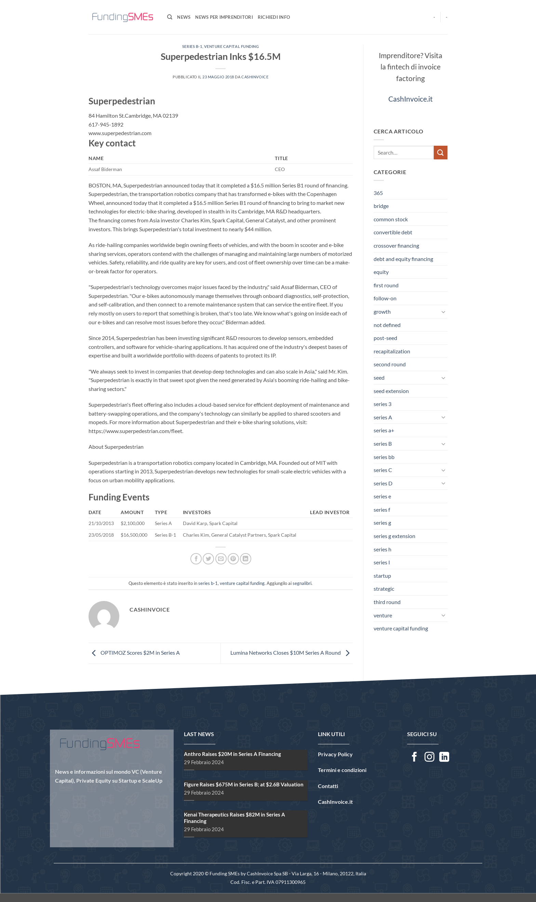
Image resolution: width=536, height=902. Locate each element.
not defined (387, 325)
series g (382, 522)
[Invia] (440, 152)
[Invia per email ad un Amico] (221, 558)
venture (383, 615)
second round (390, 364)
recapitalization (392, 351)
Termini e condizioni (342, 770)
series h (382, 549)
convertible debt (393, 232)
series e (382, 496)
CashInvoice (254, 77)
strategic (384, 588)
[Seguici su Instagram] (429, 757)
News (183, 17)
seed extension (391, 391)
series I (382, 562)
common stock (391, 219)
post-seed (385, 338)
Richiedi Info (274, 17)
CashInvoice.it (410, 98)
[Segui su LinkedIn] (444, 757)
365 (378, 192)
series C (383, 470)
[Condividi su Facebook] (196, 558)
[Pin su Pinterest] (233, 558)
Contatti (328, 786)
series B (383, 443)
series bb (384, 457)
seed (379, 377)
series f (382, 509)
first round (386, 285)
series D (383, 483)
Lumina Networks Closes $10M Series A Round (291, 652)
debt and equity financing (403, 259)
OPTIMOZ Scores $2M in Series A (134, 652)
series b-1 (192, 46)
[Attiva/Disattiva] (443, 312)
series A (383, 417)
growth (382, 311)
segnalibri (302, 583)
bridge (381, 205)
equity (381, 272)
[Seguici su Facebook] (414, 757)
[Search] (169, 17)
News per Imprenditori (224, 17)
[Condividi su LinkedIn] (245, 558)
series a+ (384, 430)
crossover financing (396, 245)
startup (382, 575)
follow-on (385, 298)
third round (387, 602)
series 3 (382, 404)
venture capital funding (231, 46)
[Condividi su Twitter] (208, 558)
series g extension (394, 536)
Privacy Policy (335, 754)
